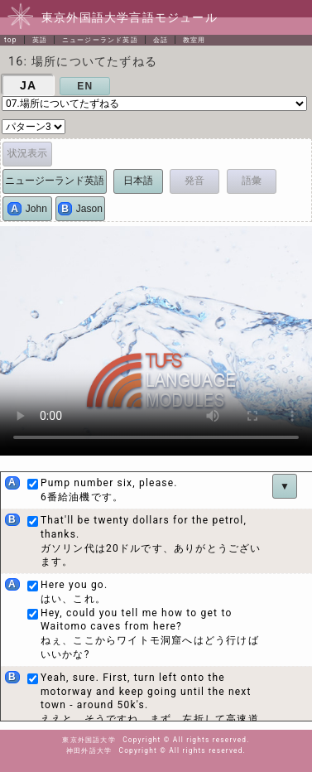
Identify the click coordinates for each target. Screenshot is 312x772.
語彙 (252, 180)
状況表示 (27, 153)
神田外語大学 (89, 750)
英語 (39, 40)
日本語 (138, 180)
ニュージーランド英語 (100, 40)
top (10, 40)
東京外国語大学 (88, 740)
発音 (194, 180)
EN (85, 86)
